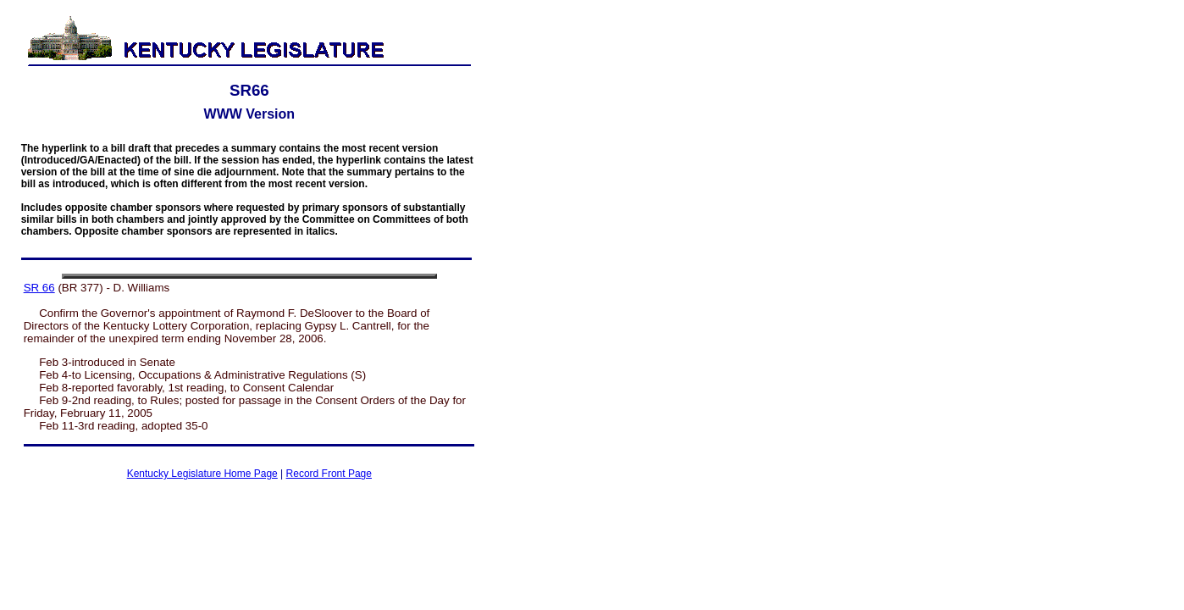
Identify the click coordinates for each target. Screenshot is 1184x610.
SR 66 (39, 287)
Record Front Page (329, 474)
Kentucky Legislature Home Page (202, 474)
